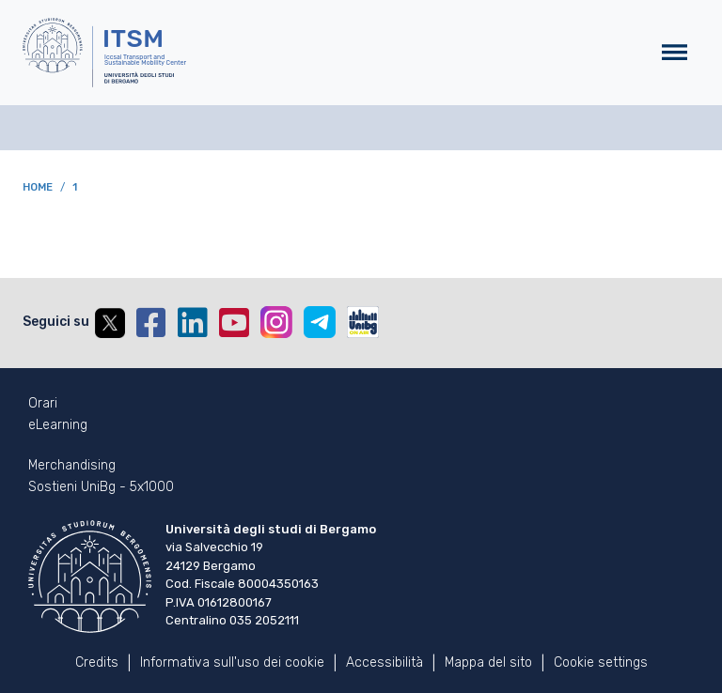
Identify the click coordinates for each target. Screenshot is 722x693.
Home (38, 187)
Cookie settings (601, 662)
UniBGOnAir (363, 322)
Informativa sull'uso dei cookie (232, 662)
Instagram (276, 322)
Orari (42, 403)
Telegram (320, 322)
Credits (96, 662)
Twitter (110, 323)
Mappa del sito (488, 662)
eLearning (57, 425)
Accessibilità (384, 662)
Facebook (151, 323)
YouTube (234, 323)
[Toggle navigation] (674, 53)
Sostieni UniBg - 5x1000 (101, 487)
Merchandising (72, 465)
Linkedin (193, 323)
